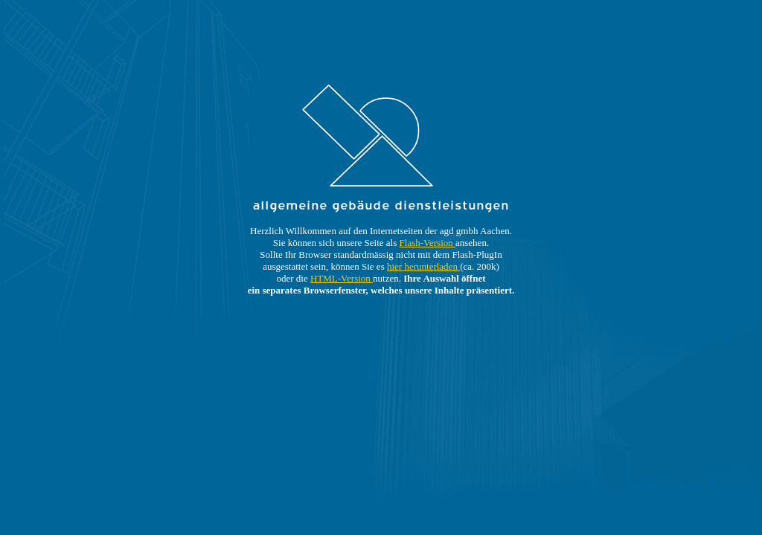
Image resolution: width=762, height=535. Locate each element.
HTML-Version (341, 278)
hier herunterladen (423, 266)
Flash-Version (427, 242)
